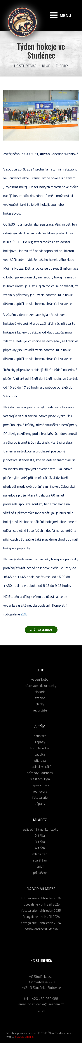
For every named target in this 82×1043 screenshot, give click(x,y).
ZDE (24, 614)
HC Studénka (25, 65)
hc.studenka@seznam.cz (46, 1004)
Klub (46, 65)
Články (62, 65)
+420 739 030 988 (44, 998)
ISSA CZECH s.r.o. (24, 1037)
